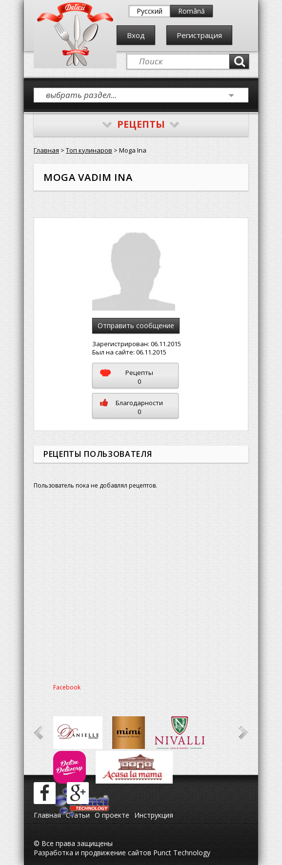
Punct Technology (180, 852)
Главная (46, 150)
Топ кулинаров (89, 150)
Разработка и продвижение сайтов (92, 852)
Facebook (67, 687)
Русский (149, 11)
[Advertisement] (141, 590)
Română (191, 11)
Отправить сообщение (136, 325)
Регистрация (199, 35)
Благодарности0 (131, 407)
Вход (136, 35)
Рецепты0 (126, 377)
